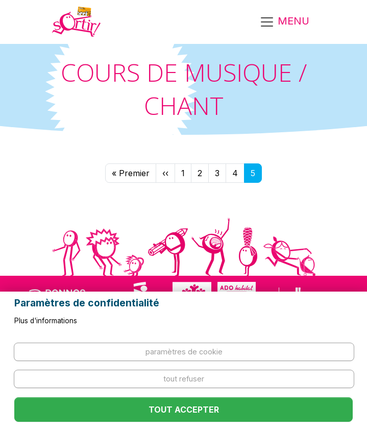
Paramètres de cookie (184, 351)
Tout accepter (184, 409)
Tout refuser (183, 378)
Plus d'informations (45, 321)
